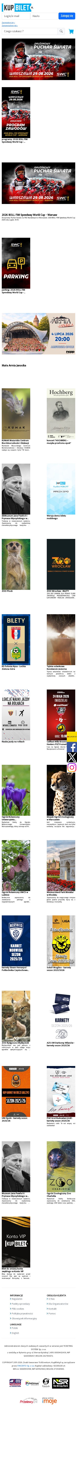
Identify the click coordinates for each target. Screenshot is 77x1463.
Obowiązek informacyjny (24, 1318)
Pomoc (52, 1314)
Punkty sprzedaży (21, 1304)
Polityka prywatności (22, 1314)
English (15, 1333)
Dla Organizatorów (58, 1304)
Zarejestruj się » (8, 22)
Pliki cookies (18, 1309)
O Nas (52, 1299)
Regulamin (17, 1299)
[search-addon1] (30, 31)
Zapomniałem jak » (10, 25)
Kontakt (53, 1309)
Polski (15, 1328)
